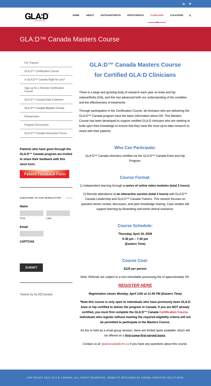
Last (48, 218)
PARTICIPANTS (135, 15)
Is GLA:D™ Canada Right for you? (44, 79)
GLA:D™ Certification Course (41, 71)
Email (24, 227)
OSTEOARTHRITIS (111, 15)
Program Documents (36, 124)
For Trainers (31, 62)
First (22, 218)
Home (76, 15)
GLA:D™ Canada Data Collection (43, 99)
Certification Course (173, 312)
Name (24, 206)
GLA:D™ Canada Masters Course (44, 108)
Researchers (31, 116)
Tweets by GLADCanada (36, 294)
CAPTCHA (27, 241)
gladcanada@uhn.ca (115, 344)
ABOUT (90, 15)
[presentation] (45, 251)
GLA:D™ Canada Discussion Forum (45, 133)
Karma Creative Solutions (162, 377)
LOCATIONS (176, 15)
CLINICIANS (157, 15)
